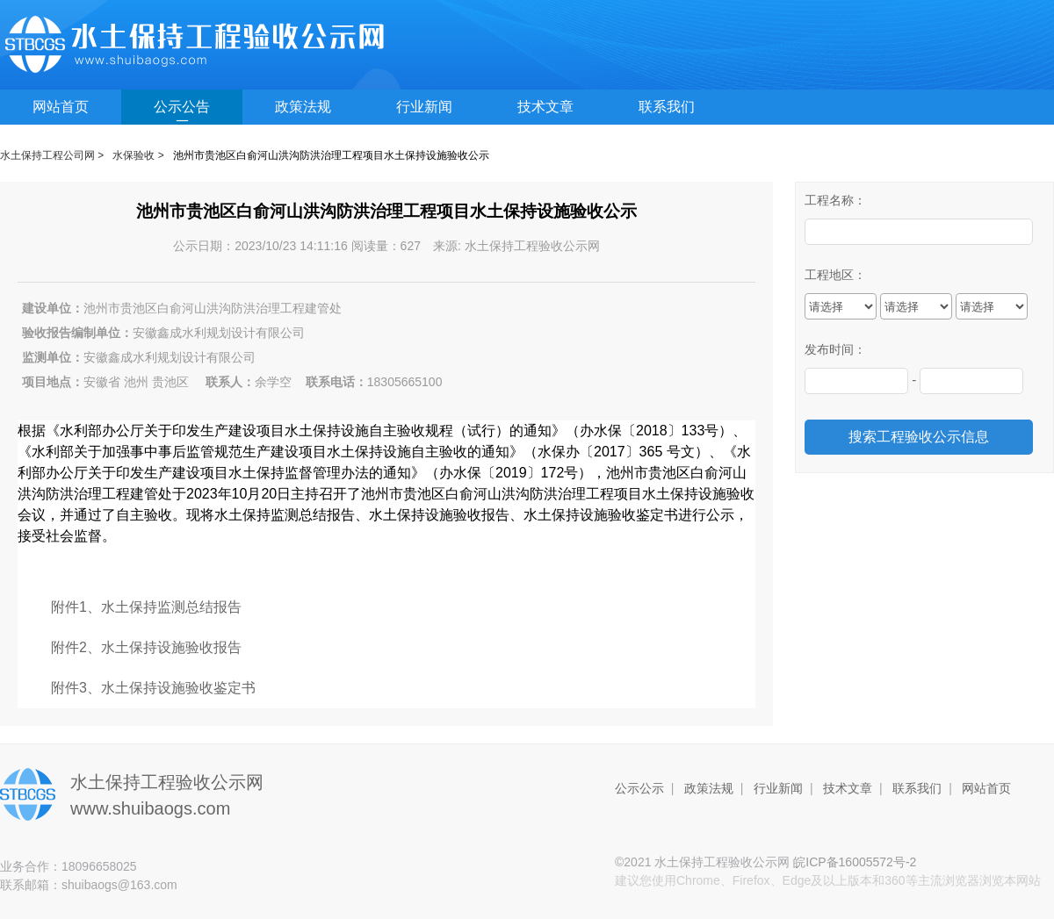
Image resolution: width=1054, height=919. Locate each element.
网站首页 (60, 106)
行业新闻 (424, 106)
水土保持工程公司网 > (52, 155)
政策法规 (303, 106)
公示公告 (182, 106)
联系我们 (667, 106)
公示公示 (639, 788)
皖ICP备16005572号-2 (854, 862)
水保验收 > (137, 155)
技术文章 (545, 106)
